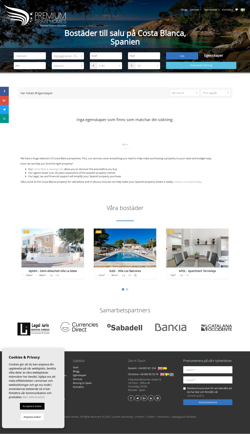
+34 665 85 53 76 (148, 374)
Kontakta (227, 9)
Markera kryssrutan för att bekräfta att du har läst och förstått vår (207, 392)
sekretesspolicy (195, 395)
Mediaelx (191, 416)
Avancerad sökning (201, 65)
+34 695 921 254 (147, 368)
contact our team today (187, 181)
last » (125, 144)
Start (76, 367)
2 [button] (127, 290)
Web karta (163, 416)
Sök (182, 56)
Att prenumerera (208, 402)
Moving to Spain (82, 383)
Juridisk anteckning (122, 416)
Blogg (184, 9)
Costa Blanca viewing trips (48, 169)
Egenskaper (212, 9)
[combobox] (106, 56)
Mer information (34, 397)
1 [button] (123, 290)
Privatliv (139, 416)
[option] (53, 256)
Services (195, 9)
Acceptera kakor (32, 406)
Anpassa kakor (32, 417)
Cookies (150, 416)
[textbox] (107, 56)
